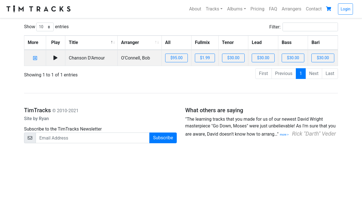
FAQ (273, 9)
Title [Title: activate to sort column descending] (73, 42)
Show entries (46, 27)
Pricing (258, 9)
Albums (234, 9)
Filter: (303, 27)
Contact (314, 9)
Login (345, 9)
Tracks (212, 9)
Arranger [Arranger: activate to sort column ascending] (130, 42)
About (195, 9)
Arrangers (291, 9)
